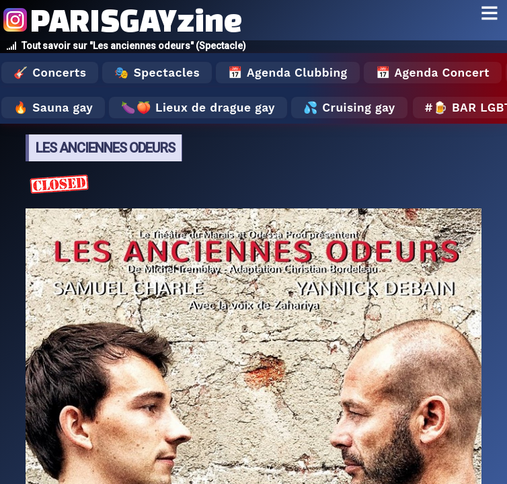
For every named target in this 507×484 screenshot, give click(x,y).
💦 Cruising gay (349, 107)
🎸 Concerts (49, 72)
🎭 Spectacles (157, 72)
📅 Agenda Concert (433, 72)
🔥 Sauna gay (53, 107)
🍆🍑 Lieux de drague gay (198, 107)
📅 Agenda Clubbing (287, 72)
